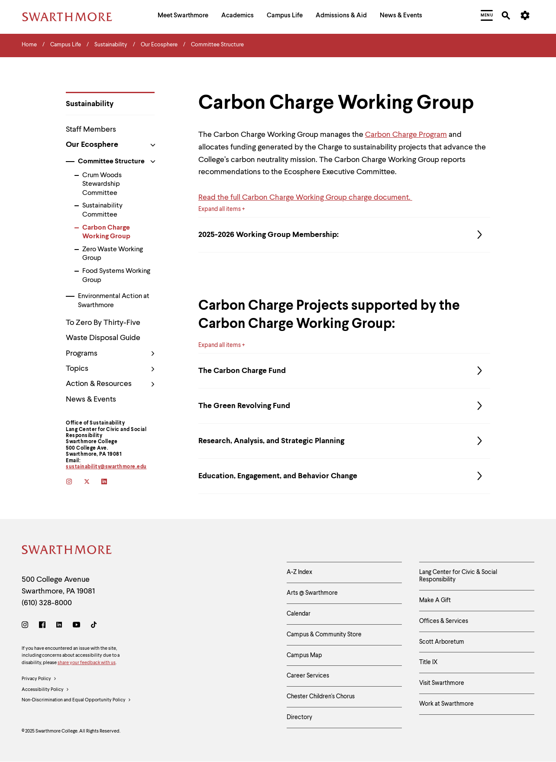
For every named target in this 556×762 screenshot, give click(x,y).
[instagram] (75, 482)
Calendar (298, 614)
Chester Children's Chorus (321, 697)
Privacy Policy (39, 679)
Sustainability (89, 104)
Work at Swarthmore (446, 704)
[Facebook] (42, 626)
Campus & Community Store (324, 635)
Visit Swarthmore (441, 683)
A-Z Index (299, 572)
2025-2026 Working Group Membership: (344, 235)
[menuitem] (183, 17)
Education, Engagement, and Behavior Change (344, 476)
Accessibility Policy (45, 690)
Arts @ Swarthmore (312, 593)
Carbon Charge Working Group (106, 232)
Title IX (428, 662)
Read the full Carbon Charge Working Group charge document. (305, 197)
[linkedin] (110, 482)
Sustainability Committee (102, 210)
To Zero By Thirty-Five (103, 323)
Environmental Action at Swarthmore (113, 301)
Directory (299, 717)
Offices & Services (443, 621)
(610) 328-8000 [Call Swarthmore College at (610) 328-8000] (47, 603)
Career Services (308, 676)
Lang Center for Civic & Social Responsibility (458, 576)
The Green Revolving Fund (344, 406)
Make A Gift (435, 600)
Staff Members (91, 129)
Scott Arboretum (441, 642)
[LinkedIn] (59, 626)
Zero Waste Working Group (112, 254)
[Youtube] (76, 626)
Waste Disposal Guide (103, 338)
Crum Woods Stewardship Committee (102, 184)
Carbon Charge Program (406, 135)
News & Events (91, 399)
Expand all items (219, 209)
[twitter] (92, 482)
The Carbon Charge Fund (344, 371)
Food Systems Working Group (116, 276)
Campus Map (304, 655)
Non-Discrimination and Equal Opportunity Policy (76, 700)
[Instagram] (27, 626)
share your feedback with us (87, 663)
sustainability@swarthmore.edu (106, 467)
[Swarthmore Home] (67, 551)
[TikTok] (93, 626)
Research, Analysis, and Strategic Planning (344, 441)
